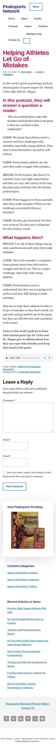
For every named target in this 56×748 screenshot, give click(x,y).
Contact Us (28, 707)
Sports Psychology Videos (22, 586)
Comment (9, 400)
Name (7, 439)
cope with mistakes (29, 372)
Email (7, 456)
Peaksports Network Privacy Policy (27, 703)
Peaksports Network (14, 8)
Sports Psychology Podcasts (23, 579)
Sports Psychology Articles (22, 572)
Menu (36, 6)
